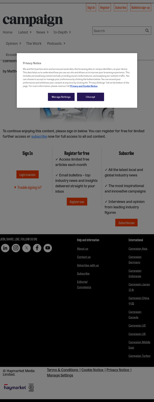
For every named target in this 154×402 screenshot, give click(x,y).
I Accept (90, 96)
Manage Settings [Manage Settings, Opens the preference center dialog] (61, 96)
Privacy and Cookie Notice (83, 86)
